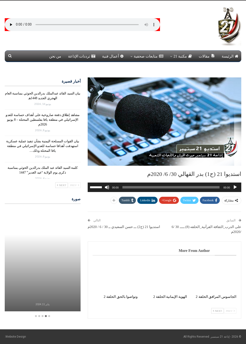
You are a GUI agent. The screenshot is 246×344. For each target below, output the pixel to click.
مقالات (207, 56)
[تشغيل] (235, 187)
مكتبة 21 (182, 56)
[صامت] (107, 187)
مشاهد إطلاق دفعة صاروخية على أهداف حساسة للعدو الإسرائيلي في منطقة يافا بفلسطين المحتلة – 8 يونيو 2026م (43, 119)
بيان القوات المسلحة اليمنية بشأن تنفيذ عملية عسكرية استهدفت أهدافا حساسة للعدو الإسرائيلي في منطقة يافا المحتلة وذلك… (42, 145)
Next (217, 310)
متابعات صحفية (148, 56)
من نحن (55, 56)
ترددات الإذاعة (81, 56)
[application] (164, 187)
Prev (230, 310)
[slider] (171, 187)
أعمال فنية (113, 56)
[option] (43, 261)
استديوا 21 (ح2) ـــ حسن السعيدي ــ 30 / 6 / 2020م (124, 227)
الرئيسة (230, 56)
